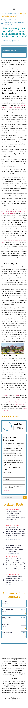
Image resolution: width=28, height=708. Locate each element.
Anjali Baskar (10, 521)
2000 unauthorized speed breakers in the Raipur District (14, 240)
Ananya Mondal (7, 632)
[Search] (25, 497)
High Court (16, 13)
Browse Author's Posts (19, 428)
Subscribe (7, 490)
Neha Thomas (6, 617)
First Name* (6, 479)
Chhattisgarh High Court (10, 22)
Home (2, 13)
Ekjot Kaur (5, 624)
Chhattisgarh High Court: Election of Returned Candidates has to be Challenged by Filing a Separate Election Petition (15, 516)
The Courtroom (8, 13)
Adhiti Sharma (6, 601)
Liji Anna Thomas (7, 609)
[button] (14, 9)
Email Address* (7, 472)
